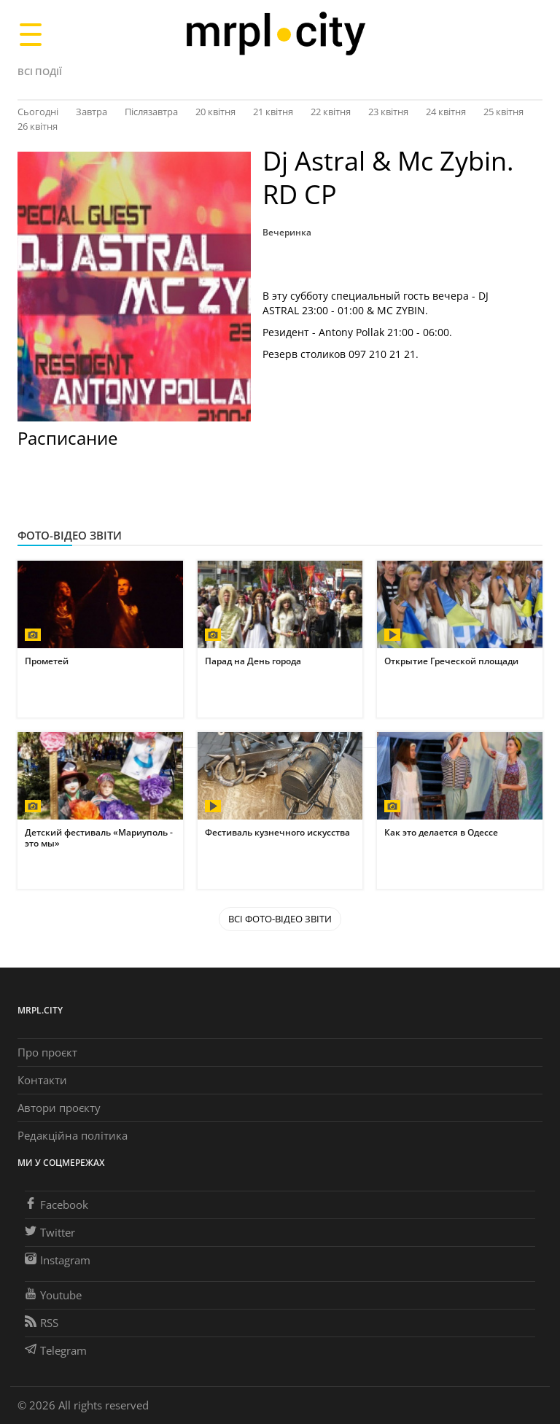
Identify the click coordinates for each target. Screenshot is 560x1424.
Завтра (91, 111)
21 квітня (273, 111)
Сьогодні (38, 111)
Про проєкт (47, 1052)
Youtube (53, 1295)
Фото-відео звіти (70, 535)
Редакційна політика (73, 1135)
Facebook (56, 1204)
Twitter (50, 1232)
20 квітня (215, 111)
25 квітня (503, 111)
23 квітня (388, 111)
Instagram (57, 1260)
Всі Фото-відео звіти (280, 918)
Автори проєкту (59, 1107)
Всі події (40, 71)
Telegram (56, 1350)
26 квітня (38, 126)
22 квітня (331, 111)
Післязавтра (151, 111)
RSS (41, 1322)
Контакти (42, 1080)
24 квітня (446, 111)
